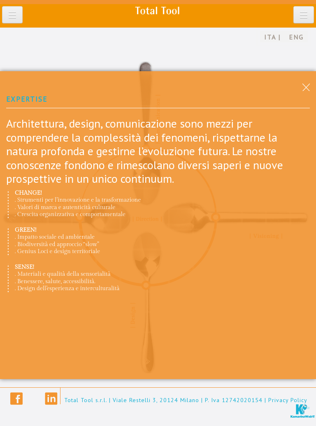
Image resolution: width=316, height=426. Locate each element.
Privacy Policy (287, 400)
